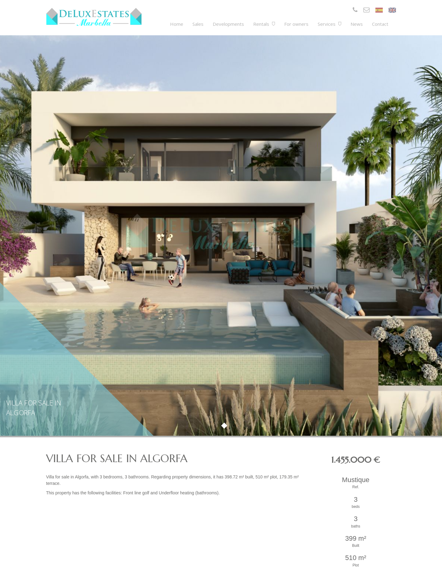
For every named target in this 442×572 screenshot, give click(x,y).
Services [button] (329, 24)
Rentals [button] (264, 24)
